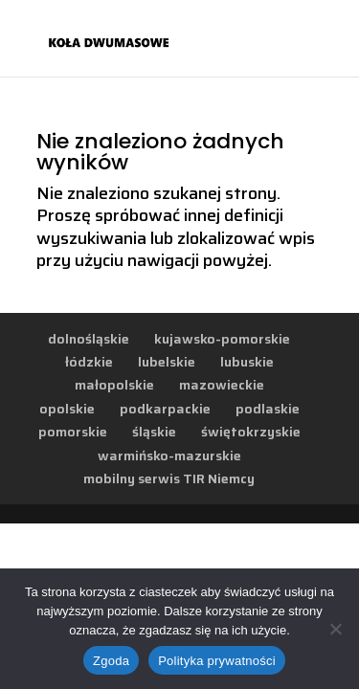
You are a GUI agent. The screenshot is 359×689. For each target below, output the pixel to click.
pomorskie (72, 431)
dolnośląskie (88, 338)
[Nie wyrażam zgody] (335, 628)
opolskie (67, 408)
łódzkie (89, 361)
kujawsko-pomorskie (222, 338)
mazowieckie (221, 384)
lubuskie (247, 361)
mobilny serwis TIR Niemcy (169, 478)
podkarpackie (165, 408)
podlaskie (268, 408)
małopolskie (114, 384)
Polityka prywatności (217, 661)
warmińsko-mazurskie (169, 455)
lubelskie (166, 361)
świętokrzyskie (251, 431)
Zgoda (111, 661)
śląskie (154, 431)
